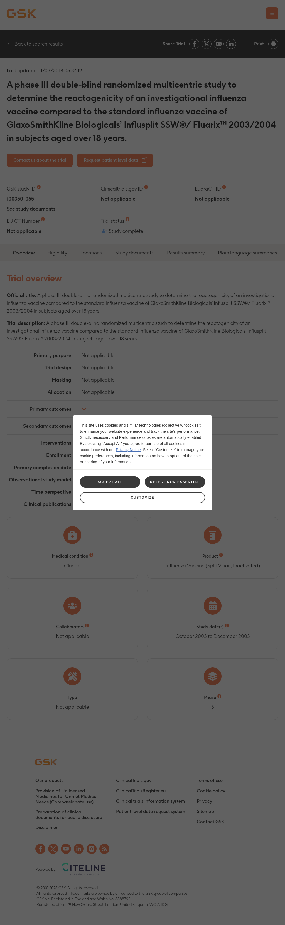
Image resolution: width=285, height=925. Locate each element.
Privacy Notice (128, 449)
